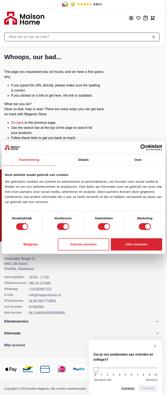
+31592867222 (40, 289)
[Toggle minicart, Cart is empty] (152, 18)
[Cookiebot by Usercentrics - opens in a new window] (143, 147)
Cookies (154, 388)
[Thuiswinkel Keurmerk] (132, 369)
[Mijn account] (131, 18)
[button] (82, 345)
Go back (17, 122)
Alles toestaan (136, 244)
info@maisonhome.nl (45, 295)
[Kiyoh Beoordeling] (152, 369)
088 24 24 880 (39, 283)
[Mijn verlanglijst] (138, 18)
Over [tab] (138, 159)
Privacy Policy (136, 388)
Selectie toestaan (83, 244)
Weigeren (30, 244)
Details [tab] (83, 159)
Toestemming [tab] (29, 159)
